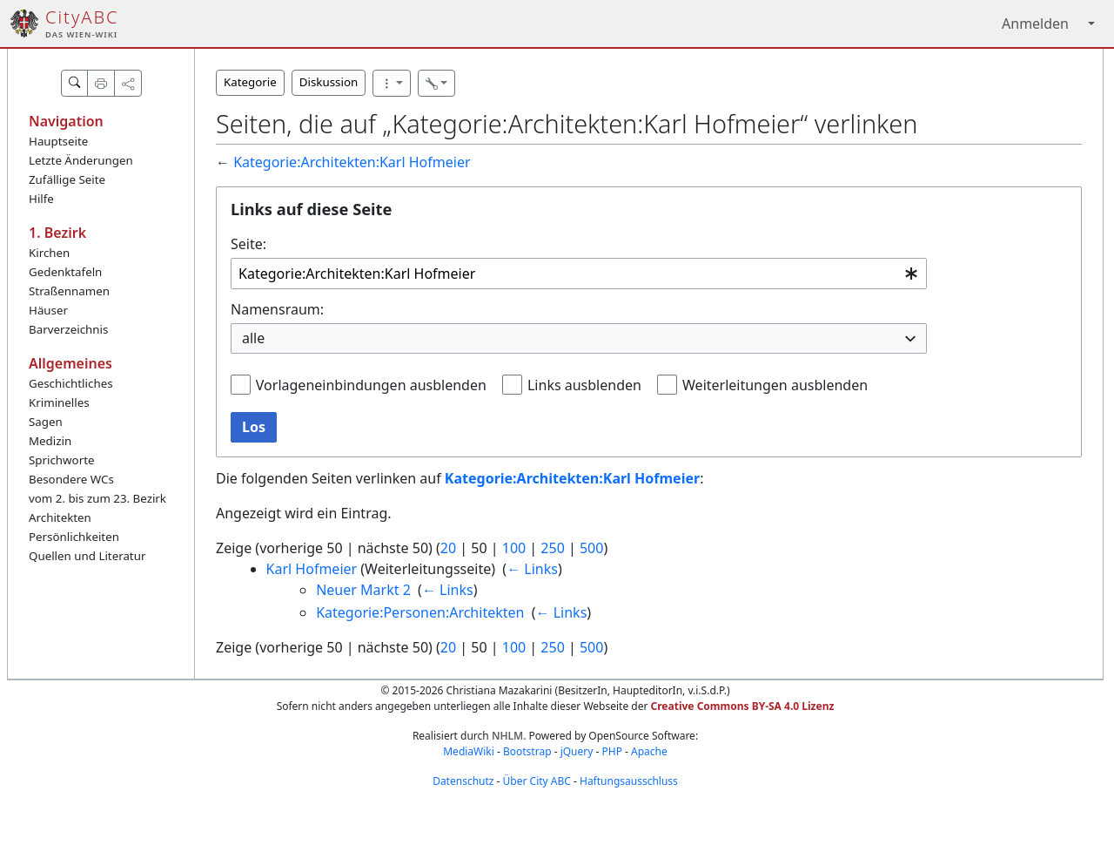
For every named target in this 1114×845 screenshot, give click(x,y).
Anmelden (1035, 23)
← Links (532, 568)
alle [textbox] (253, 338)
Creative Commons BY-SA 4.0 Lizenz (743, 706)
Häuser (48, 310)
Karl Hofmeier (312, 568)
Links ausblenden (584, 385)
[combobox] (579, 274)
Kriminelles (59, 402)
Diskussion (328, 82)
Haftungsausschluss (629, 781)
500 (591, 548)
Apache (649, 751)
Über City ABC (537, 781)
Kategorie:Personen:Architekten (420, 612)
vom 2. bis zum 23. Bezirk (97, 498)
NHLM (507, 735)
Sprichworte (61, 460)
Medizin (50, 441)
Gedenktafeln (65, 272)
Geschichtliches (71, 383)
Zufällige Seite (67, 179)
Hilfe (41, 198)
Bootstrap (527, 751)
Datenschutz (463, 781)
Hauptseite (58, 141)
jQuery (577, 751)
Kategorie (250, 82)
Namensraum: (277, 309)
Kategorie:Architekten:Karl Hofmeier (351, 162)
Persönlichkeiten (74, 536)
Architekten (60, 517)
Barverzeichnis (68, 329)
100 (514, 548)
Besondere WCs (71, 479)
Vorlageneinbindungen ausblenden (371, 385)
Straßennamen (69, 291)
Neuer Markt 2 (363, 589)
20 (448, 548)
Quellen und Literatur (87, 556)
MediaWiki (468, 751)
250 (552, 548)
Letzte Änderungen (81, 160)
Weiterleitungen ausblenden (775, 385)
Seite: (248, 244)
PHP (611, 751)
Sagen (46, 421)
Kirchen (49, 252)
